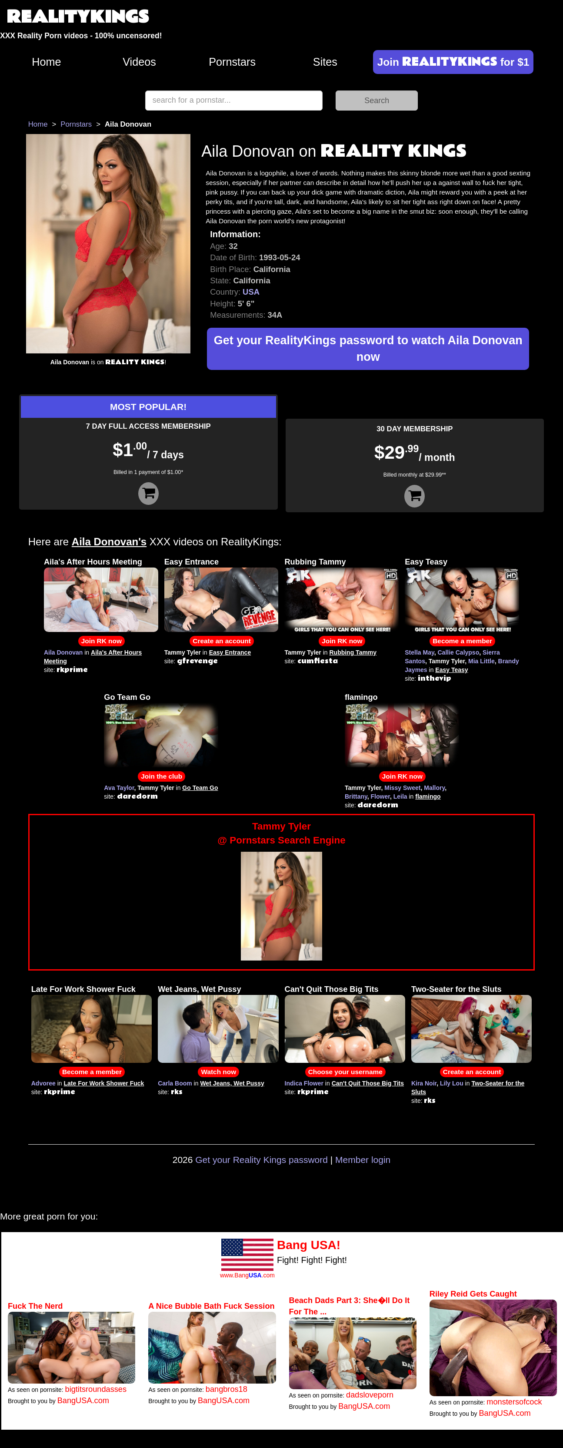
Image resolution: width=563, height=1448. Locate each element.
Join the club (161, 776)
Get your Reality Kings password (261, 1160)
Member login (362, 1160)
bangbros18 (226, 1389)
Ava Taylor (119, 787)
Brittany (356, 796)
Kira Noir (423, 1083)
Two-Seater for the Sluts (456, 989)
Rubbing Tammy (315, 562)
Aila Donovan (63, 652)
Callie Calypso (459, 652)
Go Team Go (127, 697)
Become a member (462, 641)
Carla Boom (175, 1083)
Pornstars (232, 62)
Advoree (43, 1083)
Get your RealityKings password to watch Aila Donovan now (368, 349)
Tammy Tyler (282, 834)
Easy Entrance (191, 562)
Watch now (218, 1071)
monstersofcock (514, 1402)
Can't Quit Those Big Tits (332, 989)
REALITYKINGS (78, 17)
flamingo (361, 697)
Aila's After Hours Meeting (93, 562)
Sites (325, 62)
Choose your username (345, 1071)
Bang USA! (308, 1245)
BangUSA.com (83, 1400)
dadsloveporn (369, 1395)
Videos (139, 62)
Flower (380, 796)
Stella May (419, 652)
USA (251, 291)
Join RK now (101, 641)
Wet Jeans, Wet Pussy (199, 989)
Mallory (434, 787)
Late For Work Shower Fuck (83, 989)
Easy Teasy (426, 562)
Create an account (221, 641)
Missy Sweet (402, 787)
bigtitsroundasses (96, 1389)
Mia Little (481, 661)
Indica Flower (304, 1083)
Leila (400, 796)
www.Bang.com (247, 1275)
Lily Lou (451, 1083)
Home (46, 62)
